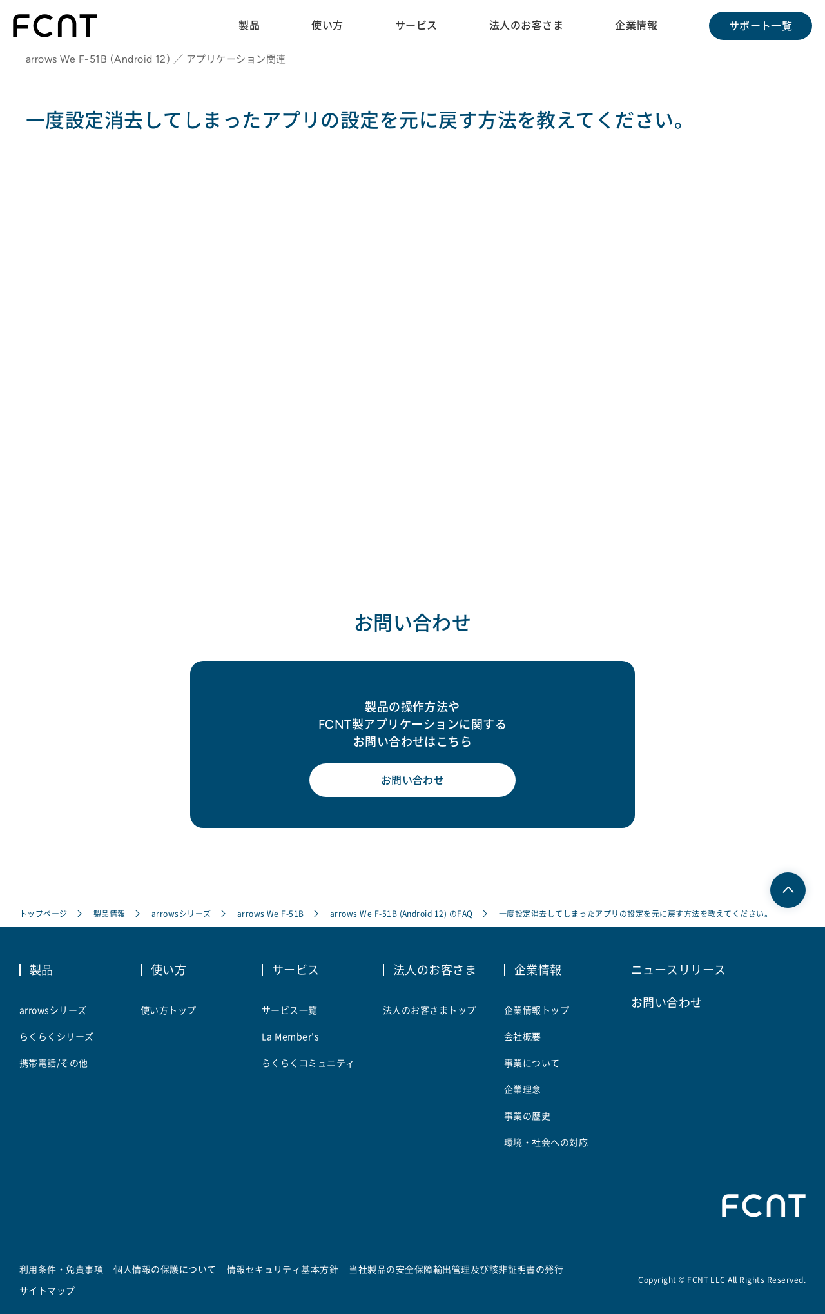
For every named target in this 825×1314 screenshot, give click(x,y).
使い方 (327, 25)
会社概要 (522, 1036)
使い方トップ (169, 1009)
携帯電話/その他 (53, 1062)
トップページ (43, 913)
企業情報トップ (536, 1009)
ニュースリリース (678, 969)
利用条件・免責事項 (61, 1268)
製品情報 (109, 913)
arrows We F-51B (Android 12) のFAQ (401, 913)
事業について (532, 1062)
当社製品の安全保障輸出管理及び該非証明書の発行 (456, 1268)
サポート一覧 (761, 25)
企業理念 (522, 1089)
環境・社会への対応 (546, 1141)
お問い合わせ (413, 780)
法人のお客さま (526, 25)
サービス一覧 (290, 1009)
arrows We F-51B (270, 913)
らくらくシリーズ (56, 1036)
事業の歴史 (527, 1115)
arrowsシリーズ (181, 913)
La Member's (290, 1036)
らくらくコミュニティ (308, 1062)
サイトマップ (47, 1290)
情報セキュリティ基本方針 (283, 1268)
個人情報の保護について (164, 1268)
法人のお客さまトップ (429, 1009)
